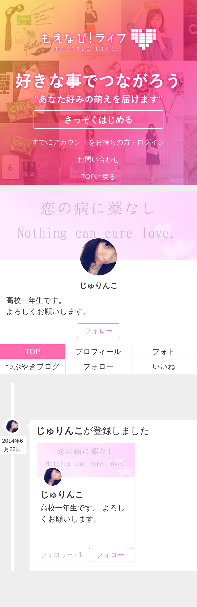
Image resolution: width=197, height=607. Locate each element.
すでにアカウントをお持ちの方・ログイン (98, 142)
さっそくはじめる (98, 119)
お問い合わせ (98, 159)
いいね (163, 366)
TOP (32, 351)
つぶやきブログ (33, 366)
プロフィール (98, 351)
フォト (163, 351)
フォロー (99, 330)
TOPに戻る (98, 177)
